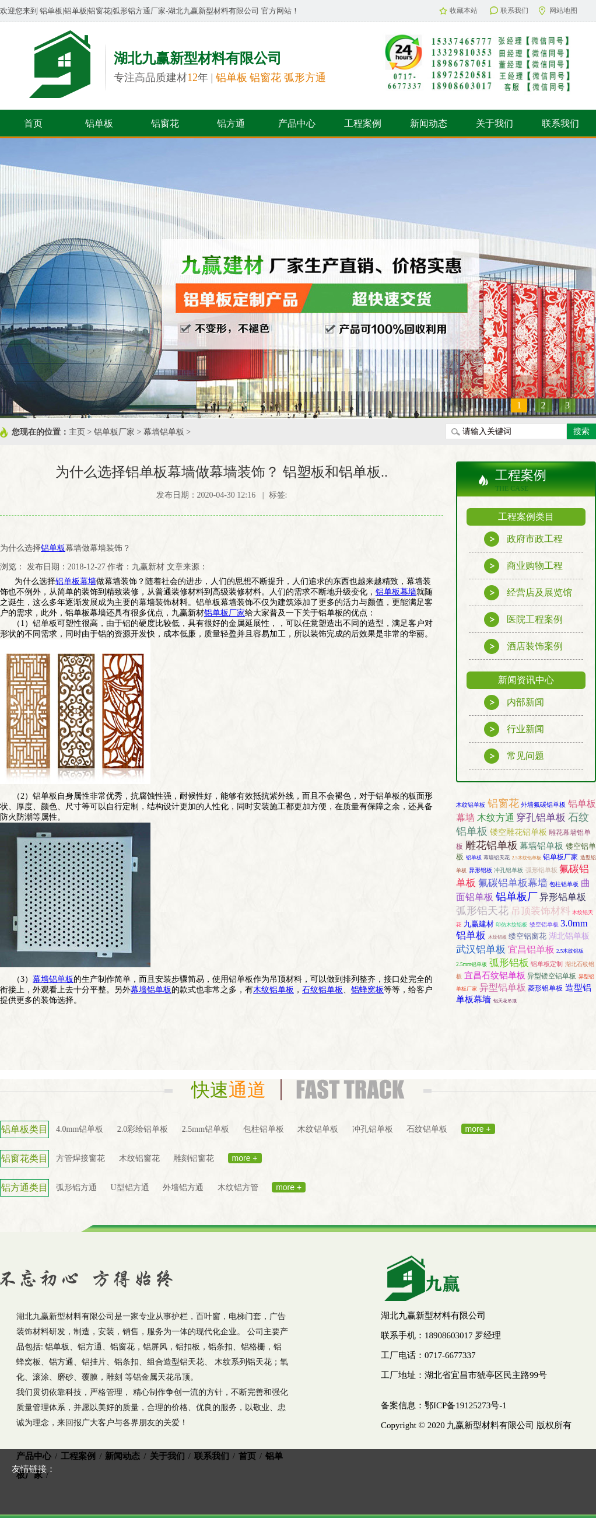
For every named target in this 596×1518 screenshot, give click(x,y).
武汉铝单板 (481, 949)
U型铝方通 (130, 1187)
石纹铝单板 (426, 1129)
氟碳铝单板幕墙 (513, 883)
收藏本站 (458, 10)
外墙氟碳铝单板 (543, 804)
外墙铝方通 (183, 1187)
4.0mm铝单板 (79, 1129)
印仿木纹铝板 (511, 925)
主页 (77, 432)
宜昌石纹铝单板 (494, 975)
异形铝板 (480, 870)
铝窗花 (165, 123)
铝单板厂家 (114, 432)
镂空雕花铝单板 (518, 832)
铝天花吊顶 (505, 1000)
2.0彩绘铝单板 (143, 1129)
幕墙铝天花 (496, 858)
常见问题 (514, 756)
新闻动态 (428, 123)
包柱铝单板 (564, 884)
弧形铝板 (509, 962)
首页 (33, 123)
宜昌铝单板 (531, 949)
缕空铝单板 (544, 924)
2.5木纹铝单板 (526, 858)
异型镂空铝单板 (551, 976)
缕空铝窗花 (527, 936)
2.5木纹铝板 (570, 951)
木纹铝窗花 (139, 1158)
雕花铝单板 (491, 845)
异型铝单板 (502, 987)
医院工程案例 (523, 619)
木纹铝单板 (470, 805)
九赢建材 (479, 924)
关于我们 (494, 123)
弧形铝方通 (76, 1187)
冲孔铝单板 (508, 870)
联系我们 (509, 10)
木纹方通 (495, 818)
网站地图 (558, 10)
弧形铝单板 (541, 869)
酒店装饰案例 (523, 646)
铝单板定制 (547, 963)
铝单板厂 (517, 897)
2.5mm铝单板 (471, 964)
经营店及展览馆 (528, 592)
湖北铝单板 (569, 936)
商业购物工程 (523, 565)
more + (478, 1129)
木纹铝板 (497, 937)
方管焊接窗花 (80, 1158)
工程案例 (362, 123)
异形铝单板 (562, 897)
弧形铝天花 (482, 911)
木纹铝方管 (238, 1187)
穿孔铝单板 (541, 817)
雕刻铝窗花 (193, 1158)
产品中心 (296, 123)
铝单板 (99, 123)
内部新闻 (514, 702)
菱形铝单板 (545, 988)
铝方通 (231, 123)
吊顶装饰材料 (540, 911)
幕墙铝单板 (163, 432)
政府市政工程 (523, 539)
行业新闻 (514, 729)
